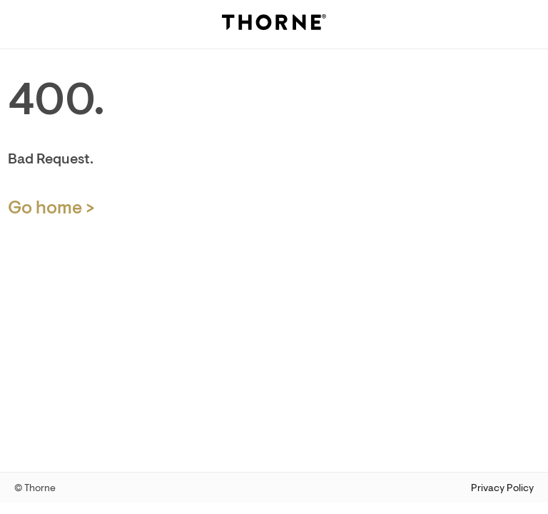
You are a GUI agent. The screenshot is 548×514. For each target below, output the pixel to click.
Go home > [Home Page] (51, 208)
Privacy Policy (502, 488)
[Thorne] (274, 24)
